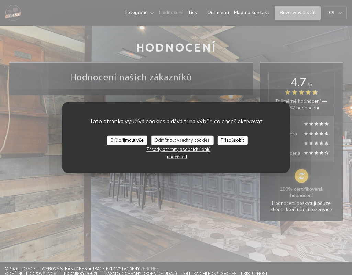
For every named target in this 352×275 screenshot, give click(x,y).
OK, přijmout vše (126, 140)
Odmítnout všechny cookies (182, 140)
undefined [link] (177, 157)
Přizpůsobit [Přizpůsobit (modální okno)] (232, 140)
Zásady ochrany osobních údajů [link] (178, 149)
